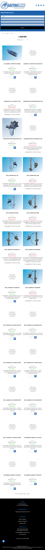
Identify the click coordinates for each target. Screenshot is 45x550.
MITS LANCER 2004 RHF (12, 213)
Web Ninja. (30, 548)
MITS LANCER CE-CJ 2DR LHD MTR (12, 325)
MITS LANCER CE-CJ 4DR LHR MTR (33, 362)
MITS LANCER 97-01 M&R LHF (12, 287)
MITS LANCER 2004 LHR (33, 175)
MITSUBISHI (7, 33)
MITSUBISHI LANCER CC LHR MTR (12, 475)
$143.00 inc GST (12, 329)
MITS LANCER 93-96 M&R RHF (32, 249)
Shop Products (22, 519)
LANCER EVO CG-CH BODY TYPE (12, 101)
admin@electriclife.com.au (23, 532)
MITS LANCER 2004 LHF (12, 175)
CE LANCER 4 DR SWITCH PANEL (12, 63)
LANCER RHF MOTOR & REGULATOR (33, 138)
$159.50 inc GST (12, 68)
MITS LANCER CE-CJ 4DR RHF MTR (12, 400)
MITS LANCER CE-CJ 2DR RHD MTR (33, 325)
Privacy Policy (28, 547)
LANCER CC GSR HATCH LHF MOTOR (32, 63)
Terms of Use (34, 547)
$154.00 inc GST (33, 68)
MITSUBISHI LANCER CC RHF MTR (32, 475)
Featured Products (22, 521)
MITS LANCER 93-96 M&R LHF (12, 249)
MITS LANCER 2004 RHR (33, 213)
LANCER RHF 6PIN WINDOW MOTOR (12, 138)
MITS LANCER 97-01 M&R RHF (32, 287)
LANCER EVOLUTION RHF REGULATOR (33, 101)
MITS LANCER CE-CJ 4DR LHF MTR (12, 362)
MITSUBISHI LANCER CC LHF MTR (32, 437)
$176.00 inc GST (33, 143)
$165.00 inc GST (12, 143)
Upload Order (22, 523)
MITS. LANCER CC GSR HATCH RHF (12, 437)
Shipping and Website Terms (22, 511)
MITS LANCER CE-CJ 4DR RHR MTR (33, 400)
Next (28, 493)
